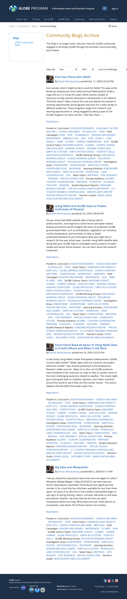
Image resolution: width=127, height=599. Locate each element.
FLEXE (62, 134)
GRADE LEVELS (105, 195)
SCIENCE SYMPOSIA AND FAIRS (76, 525)
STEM (102, 131)
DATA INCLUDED (55, 148)
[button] (113, 26)
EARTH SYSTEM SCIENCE (82, 151)
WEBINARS (100, 273)
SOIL (68, 175)
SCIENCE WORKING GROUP (81, 158)
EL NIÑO (70, 141)
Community (23, 26)
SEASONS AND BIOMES (103, 134)
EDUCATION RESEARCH (82, 128)
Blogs (34, 26)
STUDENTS (109, 181)
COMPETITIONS (68, 273)
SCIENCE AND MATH (69, 131)
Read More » (52, 121)
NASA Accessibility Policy (109, 592)
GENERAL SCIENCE (75, 148)
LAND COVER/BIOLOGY (58, 432)
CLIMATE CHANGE (105, 144)
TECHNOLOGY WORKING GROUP (84, 161)
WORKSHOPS (85, 273)
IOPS (50, 317)
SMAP (60, 141)
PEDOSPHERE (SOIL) (56, 168)
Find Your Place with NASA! (73, 77)
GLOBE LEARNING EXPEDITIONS (76, 270)
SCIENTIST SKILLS (106, 151)
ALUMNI (110, 178)
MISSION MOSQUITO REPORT (62, 195)
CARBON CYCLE (71, 138)
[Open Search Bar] (104, 8)
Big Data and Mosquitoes (71, 467)
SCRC (70, 134)
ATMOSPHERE (60, 165)
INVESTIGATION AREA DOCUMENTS (64, 198)
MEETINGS (93, 175)
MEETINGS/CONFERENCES (60, 155)
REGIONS (53, 436)
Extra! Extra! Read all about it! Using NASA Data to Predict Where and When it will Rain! (86, 346)
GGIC (84, 138)
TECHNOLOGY (89, 131)
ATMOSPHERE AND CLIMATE (61, 429)
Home (12, 26)
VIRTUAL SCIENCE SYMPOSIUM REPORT (89, 188)
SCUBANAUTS (82, 134)
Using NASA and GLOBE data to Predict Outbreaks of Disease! (80, 207)
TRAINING (53, 178)
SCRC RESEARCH (108, 175)
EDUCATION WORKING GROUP (97, 538)
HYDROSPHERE (78, 165)
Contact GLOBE (113, 586)
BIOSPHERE (75, 168)
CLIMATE (90, 144)
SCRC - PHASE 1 (96, 138)
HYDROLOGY (93, 171)
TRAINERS (64, 185)
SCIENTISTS (95, 181)
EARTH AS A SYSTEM (57, 151)
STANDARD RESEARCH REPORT (90, 327)
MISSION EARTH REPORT (100, 191)
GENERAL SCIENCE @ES (99, 148)
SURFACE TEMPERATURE (89, 141)
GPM (106, 141)
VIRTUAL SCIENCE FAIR (72, 178)
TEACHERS (52, 185)
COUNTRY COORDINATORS (60, 181)
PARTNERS (82, 181)
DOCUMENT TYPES (66, 337)
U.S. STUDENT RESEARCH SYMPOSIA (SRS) (92, 449)
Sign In (115, 8)
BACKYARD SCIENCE (73, 144)
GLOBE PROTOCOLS (83, 287)
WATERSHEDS (53, 138)
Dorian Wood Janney (68, 81)
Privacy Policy (99, 586)
